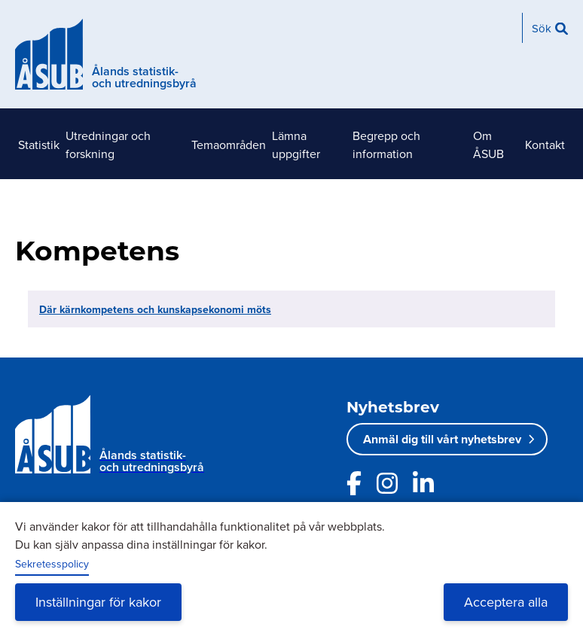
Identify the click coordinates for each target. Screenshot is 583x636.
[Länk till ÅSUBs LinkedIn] (423, 483)
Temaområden (228, 144)
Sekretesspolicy (52, 563)
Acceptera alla (506, 601)
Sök (541, 28)
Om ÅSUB (488, 144)
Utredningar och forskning (108, 144)
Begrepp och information (386, 144)
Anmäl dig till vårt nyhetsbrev (442, 439)
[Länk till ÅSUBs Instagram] (387, 483)
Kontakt (545, 144)
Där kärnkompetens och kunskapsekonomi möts (155, 309)
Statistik (39, 144)
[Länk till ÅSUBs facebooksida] (354, 483)
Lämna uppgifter (296, 144)
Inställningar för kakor (98, 601)
